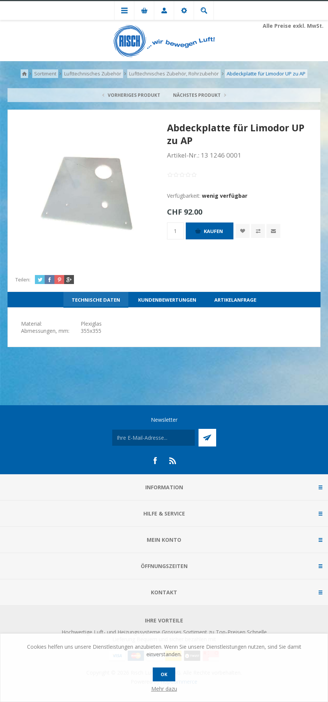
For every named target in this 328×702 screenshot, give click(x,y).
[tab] (95, 300)
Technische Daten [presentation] (96, 299)
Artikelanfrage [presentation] (235, 299)
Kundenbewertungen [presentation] (167, 299)
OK (164, 674)
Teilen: (22, 279)
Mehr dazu (164, 688)
